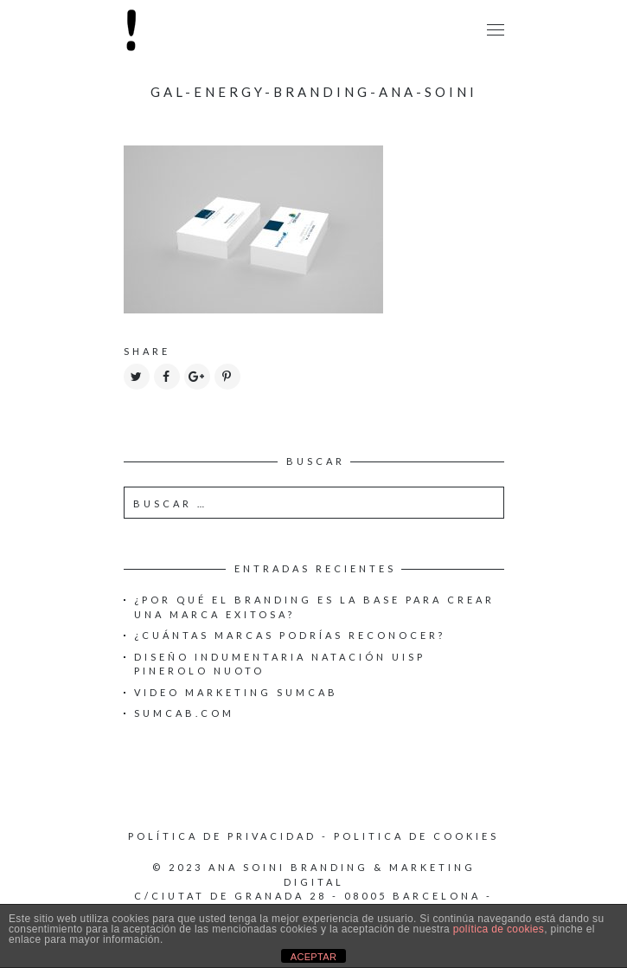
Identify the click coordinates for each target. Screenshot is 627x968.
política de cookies (498, 929)
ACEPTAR (314, 957)
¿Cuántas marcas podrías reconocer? (289, 635)
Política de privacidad (222, 836)
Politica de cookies (416, 836)
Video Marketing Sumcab (236, 692)
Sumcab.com (184, 713)
